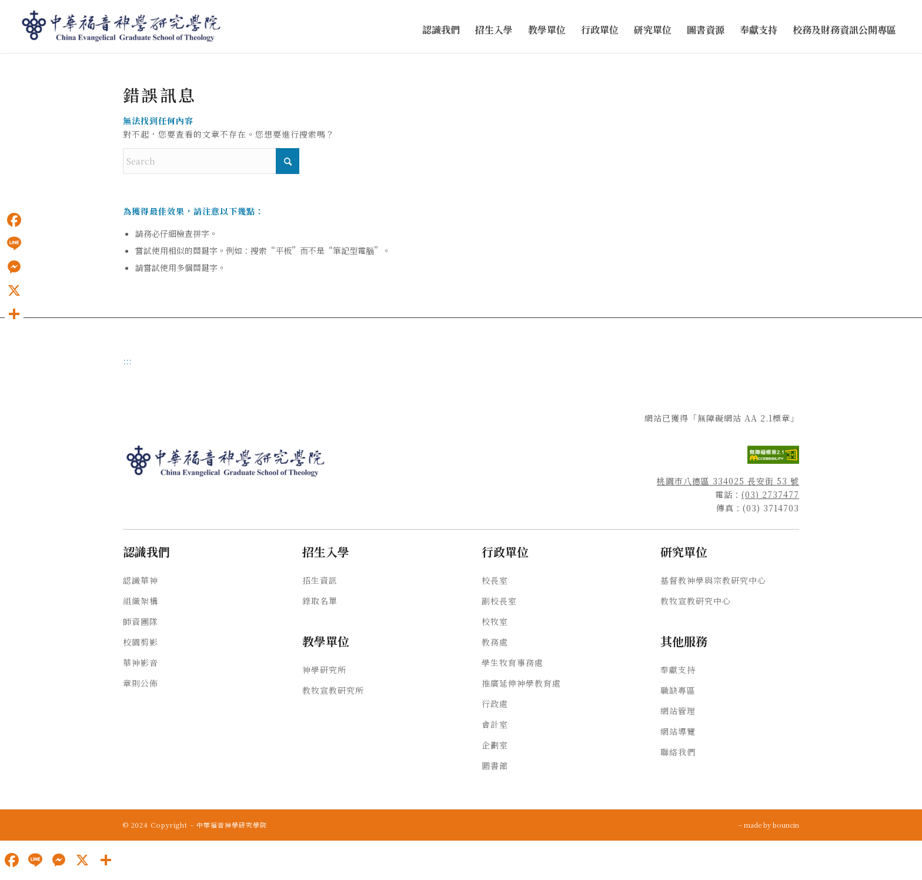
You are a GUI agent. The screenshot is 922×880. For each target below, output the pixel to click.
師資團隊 (140, 621)
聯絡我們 (678, 752)
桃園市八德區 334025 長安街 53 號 (728, 481)
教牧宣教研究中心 (695, 601)
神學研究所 (324, 669)
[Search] (211, 161)
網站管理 (678, 711)
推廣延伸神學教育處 (521, 683)
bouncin (786, 824)
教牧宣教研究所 (333, 690)
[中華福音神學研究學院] (121, 26)
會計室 (495, 724)
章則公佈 (140, 683)
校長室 (495, 580)
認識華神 (140, 580)
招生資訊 (320, 580)
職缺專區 (678, 690)
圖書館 (495, 765)
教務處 (495, 642)
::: (127, 361)
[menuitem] (441, 30)
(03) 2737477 (770, 494)
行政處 (495, 704)
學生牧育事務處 (512, 662)
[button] (441, 30)
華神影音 (140, 662)
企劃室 (495, 745)
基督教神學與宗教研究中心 (713, 580)
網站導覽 (678, 731)
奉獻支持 (678, 669)
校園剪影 (140, 642)
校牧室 (495, 621)
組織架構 (140, 601)
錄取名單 (320, 601)
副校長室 (499, 601)
